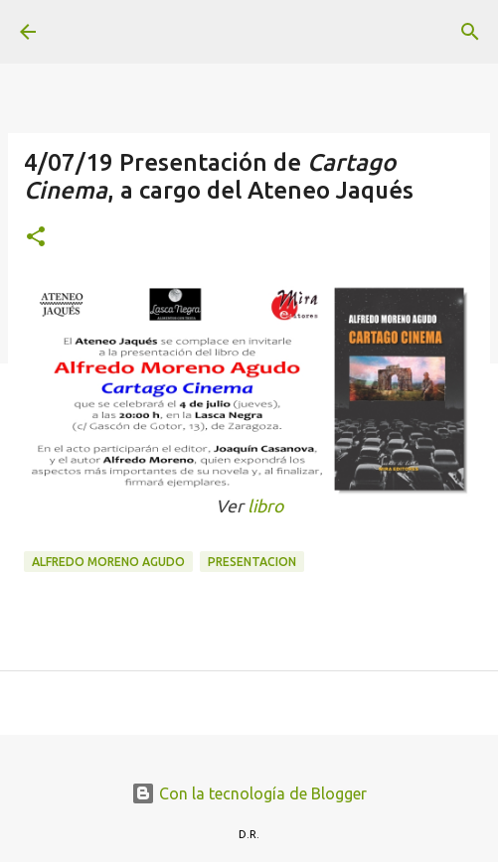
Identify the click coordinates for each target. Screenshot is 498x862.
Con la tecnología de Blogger (249, 793)
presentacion (252, 561)
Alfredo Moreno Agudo (108, 561)
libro (265, 506)
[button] (36, 237)
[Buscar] (470, 32)
